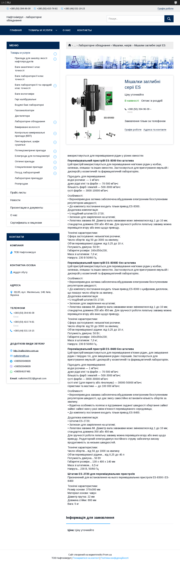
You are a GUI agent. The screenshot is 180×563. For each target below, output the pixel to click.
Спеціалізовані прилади (29, 167)
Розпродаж (21, 183)
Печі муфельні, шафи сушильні (27, 143)
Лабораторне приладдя (29, 178)
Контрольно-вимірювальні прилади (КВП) (30, 134)
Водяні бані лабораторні (29, 104)
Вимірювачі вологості (27, 127)
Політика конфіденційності (115, 558)
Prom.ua (107, 554)
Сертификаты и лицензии (26, 222)
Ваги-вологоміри (24, 93)
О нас (67, 30)
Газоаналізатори (24, 110)
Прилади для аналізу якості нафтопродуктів (31, 60)
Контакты (84, 30)
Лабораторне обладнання (94, 45)
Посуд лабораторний (27, 172)
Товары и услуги (40, 30)
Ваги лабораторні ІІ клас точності (29, 78)
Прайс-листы (18, 192)
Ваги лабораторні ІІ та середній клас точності (33, 86)
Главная (16, 30)
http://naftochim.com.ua (25, 350)
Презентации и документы (26, 207)
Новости (15, 200)
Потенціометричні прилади (30, 150)
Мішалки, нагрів (122, 45)
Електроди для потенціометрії (32, 156)
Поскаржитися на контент (86, 558)
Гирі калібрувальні (25, 99)
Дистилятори (22, 115)
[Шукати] (169, 18)
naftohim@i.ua (21, 355)
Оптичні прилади (24, 161)
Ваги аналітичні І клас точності (27, 69)
